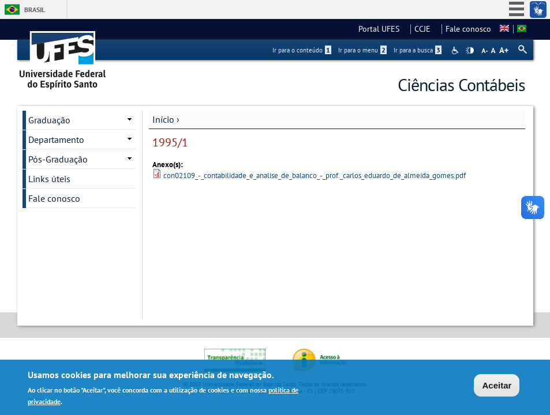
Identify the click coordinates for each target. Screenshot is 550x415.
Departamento (56, 139)
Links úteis (49, 178)
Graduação (49, 120)
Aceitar (496, 386)
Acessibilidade (456, 50)
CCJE (425, 29)
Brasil (34, 9)
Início (163, 119)
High (470, 51)
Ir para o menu (362, 50)
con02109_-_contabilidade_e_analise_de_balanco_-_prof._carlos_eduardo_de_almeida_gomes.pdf (314, 175)
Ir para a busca (418, 50)
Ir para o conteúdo (301, 50)
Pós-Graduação (58, 159)
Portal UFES (382, 29)
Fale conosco (468, 29)
